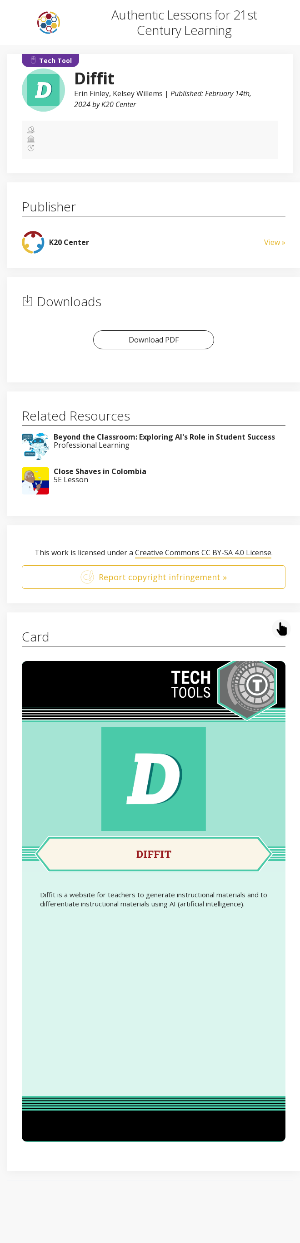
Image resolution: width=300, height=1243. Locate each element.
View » (274, 242)
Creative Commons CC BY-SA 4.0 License (203, 553)
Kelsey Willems (138, 93)
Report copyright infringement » (153, 577)
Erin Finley (91, 93)
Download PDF (154, 340)
